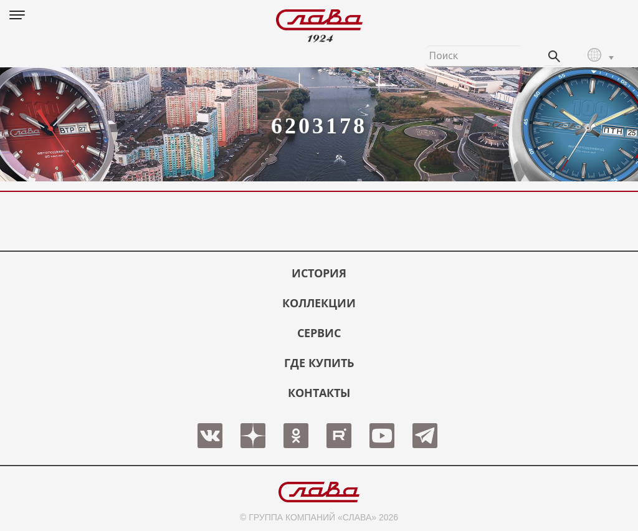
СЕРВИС (319, 332)
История (319, 273)
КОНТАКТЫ (319, 392)
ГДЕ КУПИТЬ (319, 362)
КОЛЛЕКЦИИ (319, 303)
